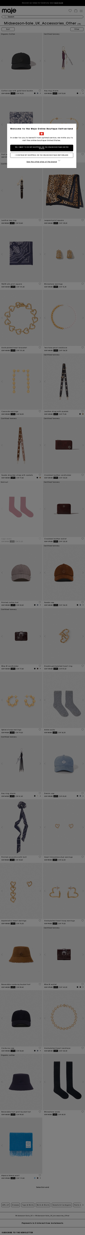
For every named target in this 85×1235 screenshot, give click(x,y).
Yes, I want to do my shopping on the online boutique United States (42, 148)
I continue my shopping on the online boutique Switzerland (42, 155)
